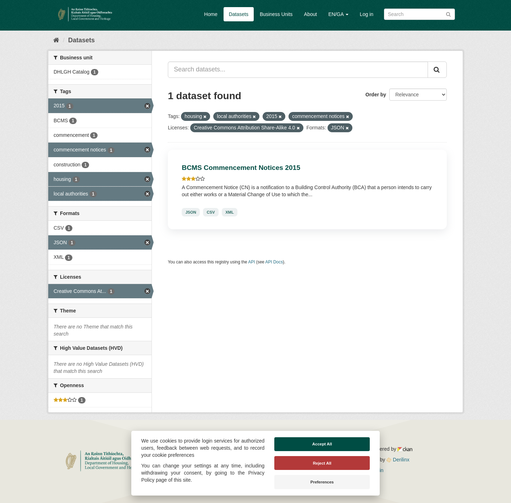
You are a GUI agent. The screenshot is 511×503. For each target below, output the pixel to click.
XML (229, 212)
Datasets (238, 14)
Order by (376, 94)
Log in (366, 14)
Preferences (322, 482)
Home (210, 14)
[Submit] (448, 14)
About (310, 14)
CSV (211, 212)
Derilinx (398, 459)
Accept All (322, 444)
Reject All (322, 463)
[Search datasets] (419, 14)
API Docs (274, 261)
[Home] (56, 40)
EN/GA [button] (338, 14)
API (251, 261)
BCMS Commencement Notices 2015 (241, 167)
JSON (190, 212)
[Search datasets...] (298, 69)
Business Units (276, 14)
